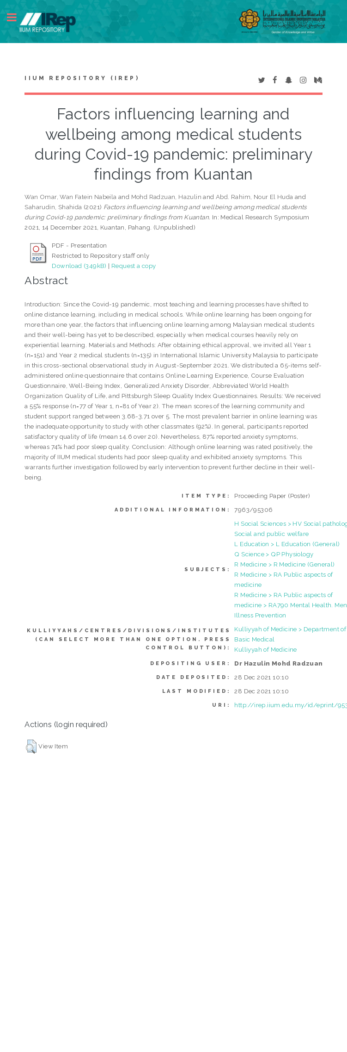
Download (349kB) (79, 265)
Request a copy (133, 265)
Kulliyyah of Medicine (265, 649)
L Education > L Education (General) (287, 544)
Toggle (16, 17)
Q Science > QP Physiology (273, 554)
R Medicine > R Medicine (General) (284, 564)
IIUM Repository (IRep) (81, 78)
